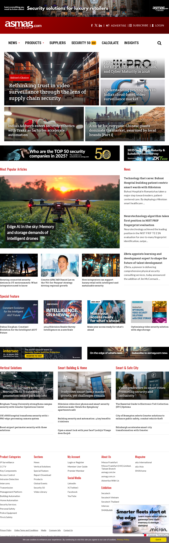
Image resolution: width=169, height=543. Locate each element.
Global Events (40, 483)
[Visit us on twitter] (96, 25)
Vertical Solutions (11, 367)
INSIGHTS (131, 43)
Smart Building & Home (72, 367)
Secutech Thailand (110, 501)
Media (43, 530)
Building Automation (10, 496)
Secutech (105, 493)
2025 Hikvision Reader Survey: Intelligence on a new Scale (60, 328)
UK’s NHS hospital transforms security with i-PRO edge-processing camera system (24, 417)
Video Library (40, 491)
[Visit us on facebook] (92, 25)
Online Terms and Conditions (26, 530)
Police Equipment (8, 513)
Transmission (6, 487)
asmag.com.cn (108, 476)
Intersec (105, 505)
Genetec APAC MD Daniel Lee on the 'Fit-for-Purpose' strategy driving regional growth (58, 282)
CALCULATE (110, 43)
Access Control (7, 475)
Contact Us (68, 530)
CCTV (3, 466)
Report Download (42, 475)
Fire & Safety (6, 517)
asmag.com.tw (108, 472)
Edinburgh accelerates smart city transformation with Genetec (134, 429)
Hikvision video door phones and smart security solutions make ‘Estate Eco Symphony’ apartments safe (83, 406)
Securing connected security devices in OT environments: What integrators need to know (18, 282)
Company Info (55, 530)
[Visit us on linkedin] (100, 25)
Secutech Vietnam (110, 497)
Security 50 (39, 487)
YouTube (72, 496)
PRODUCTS (34, 43)
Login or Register (76, 462)
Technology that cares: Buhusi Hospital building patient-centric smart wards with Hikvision (146, 182)
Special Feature (9, 296)
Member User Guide (77, 466)
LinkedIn (72, 483)
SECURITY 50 (81, 43)
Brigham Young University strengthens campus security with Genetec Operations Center (26, 405)
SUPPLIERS (57, 43)
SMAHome (140, 470)
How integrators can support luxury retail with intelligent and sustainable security (100, 282)
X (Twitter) (73, 487)
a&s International (143, 462)
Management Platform (11, 491)
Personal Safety (7, 508)
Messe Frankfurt (109, 462)
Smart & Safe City (127, 367)
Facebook (72, 491)
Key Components (8, 470)
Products (38, 479)
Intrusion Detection (9, 479)
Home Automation (9, 500)
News (36, 462)
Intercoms (5, 483)
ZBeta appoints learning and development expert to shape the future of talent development (145, 258)
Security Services (8, 504)
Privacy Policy (5, 530)
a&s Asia (139, 466)
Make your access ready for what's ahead (105, 328)
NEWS (14, 43)
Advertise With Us (110, 480)
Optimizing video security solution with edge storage (150, 328)
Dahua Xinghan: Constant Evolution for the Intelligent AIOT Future (18, 329)
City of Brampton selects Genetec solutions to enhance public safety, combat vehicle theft (140, 417)
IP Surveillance (7, 462)
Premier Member (76, 470)
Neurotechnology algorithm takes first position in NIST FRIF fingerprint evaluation (146, 220)
